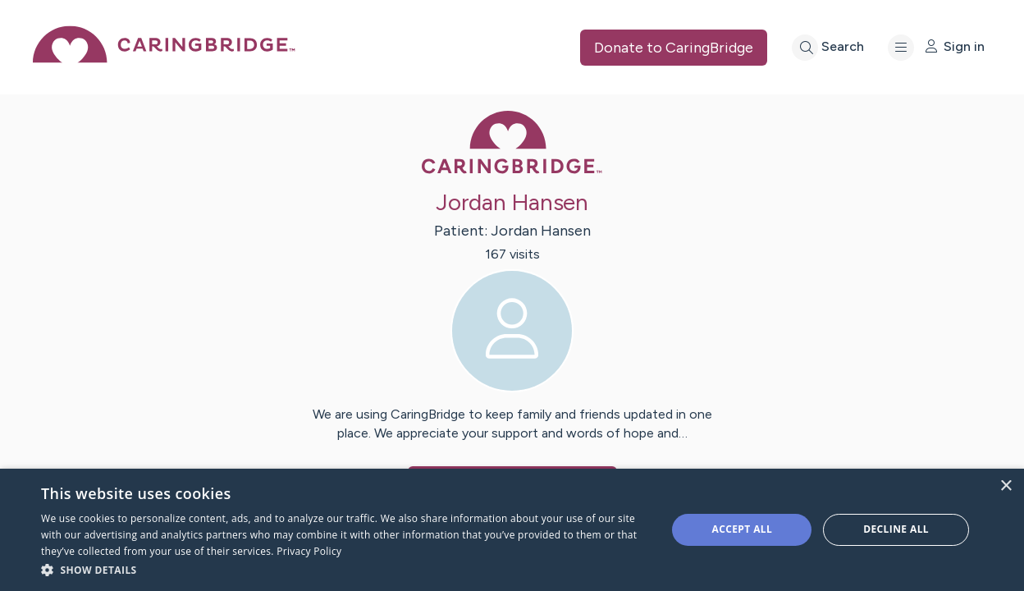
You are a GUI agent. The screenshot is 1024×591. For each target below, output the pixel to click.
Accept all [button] (741, 529)
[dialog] (512, 530)
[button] (344, 569)
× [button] (1005, 486)
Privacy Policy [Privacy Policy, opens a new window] (309, 551)
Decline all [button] (896, 529)
